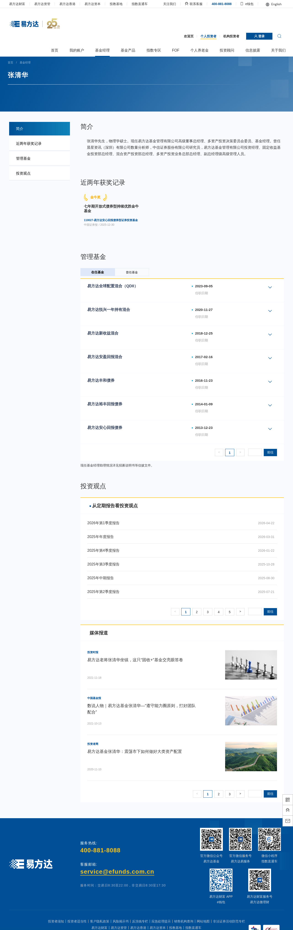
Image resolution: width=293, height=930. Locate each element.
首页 (18, 62)
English (268, 4)
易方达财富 (23, 4)
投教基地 (122, 4)
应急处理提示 (161, 921)
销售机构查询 (183, 921)
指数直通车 (146, 4)
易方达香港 (73, 4)
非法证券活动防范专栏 (229, 921)
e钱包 (241, 4)
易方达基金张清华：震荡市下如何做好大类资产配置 (137, 751)
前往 (264, 452)
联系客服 (188, 4)
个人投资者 (202, 36)
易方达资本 (99, 4)
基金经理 (32, 62)
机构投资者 (225, 36)
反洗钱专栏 (140, 921)
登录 (253, 36)
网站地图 (203, 921)
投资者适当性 (77, 921)
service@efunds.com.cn (118, 871)
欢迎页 (183, 36)
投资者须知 (56, 921)
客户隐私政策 (99, 921)
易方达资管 (48, 4)
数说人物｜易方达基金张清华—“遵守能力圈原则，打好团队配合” (144, 708)
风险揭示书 (121, 921)
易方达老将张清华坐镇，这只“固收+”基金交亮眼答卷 (138, 660)
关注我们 (163, 4)
